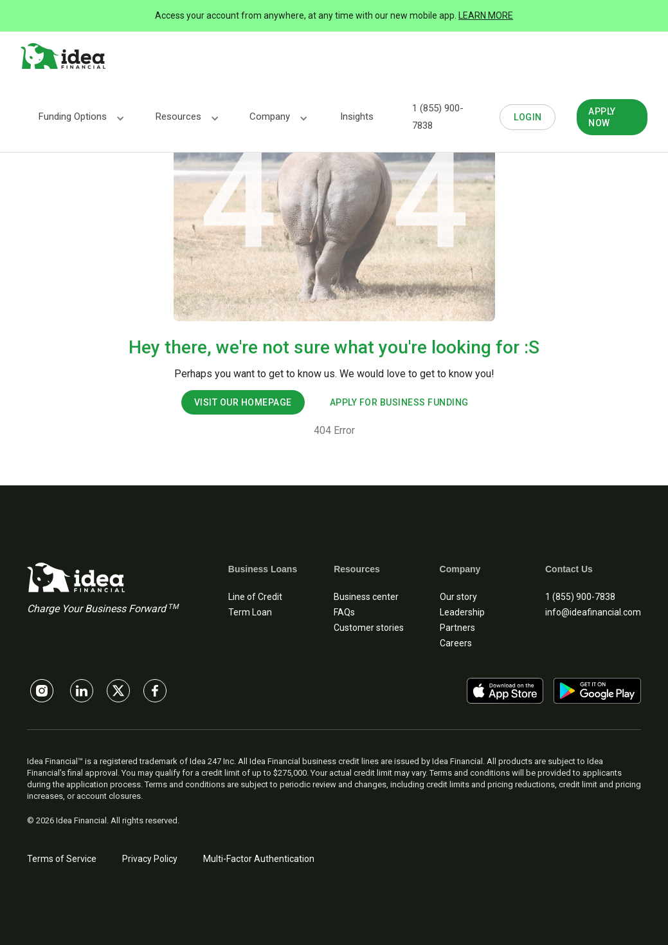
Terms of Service (61, 859)
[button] (73, 117)
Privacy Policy (149, 859)
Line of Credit (255, 597)
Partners (457, 627)
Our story (458, 597)
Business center (366, 597)
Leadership (462, 612)
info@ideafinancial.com (593, 612)
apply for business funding (399, 402)
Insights (357, 116)
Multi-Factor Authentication (258, 859)
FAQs (344, 612)
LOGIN (528, 117)
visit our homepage (243, 402)
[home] (63, 57)
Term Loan (250, 612)
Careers (456, 643)
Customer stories (369, 627)
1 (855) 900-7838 (438, 116)
